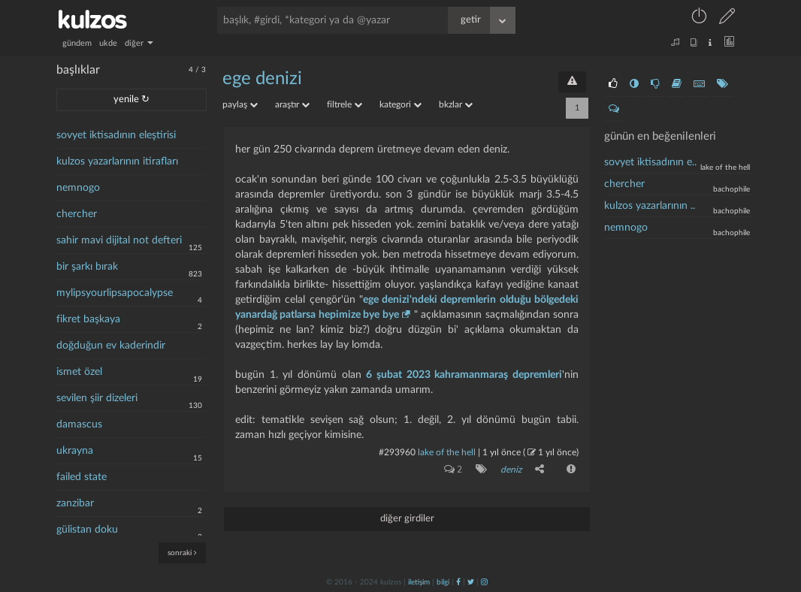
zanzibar (75, 503)
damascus (79, 424)
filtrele (344, 104)
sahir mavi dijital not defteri (119, 240)
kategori (400, 104)
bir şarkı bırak (87, 266)
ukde (108, 43)
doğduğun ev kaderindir (110, 345)
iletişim (419, 582)
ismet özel (79, 372)
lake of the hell (447, 452)
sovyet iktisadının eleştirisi (116, 135)
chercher (76, 214)
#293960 (397, 452)
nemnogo (78, 188)
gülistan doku (87, 529)
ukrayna (74, 451)
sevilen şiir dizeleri (97, 398)
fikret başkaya (88, 319)
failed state (81, 477)
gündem (77, 43)
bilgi (443, 582)
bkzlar (456, 104)
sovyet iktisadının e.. (650, 162)
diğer (139, 43)
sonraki (182, 552)
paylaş (240, 104)
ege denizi (262, 79)
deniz (510, 469)
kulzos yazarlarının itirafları (117, 161)
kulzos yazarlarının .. (649, 206)
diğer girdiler (407, 519)
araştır (292, 104)
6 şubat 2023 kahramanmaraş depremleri (464, 375)
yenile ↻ (131, 99)
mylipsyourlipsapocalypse (114, 293)
